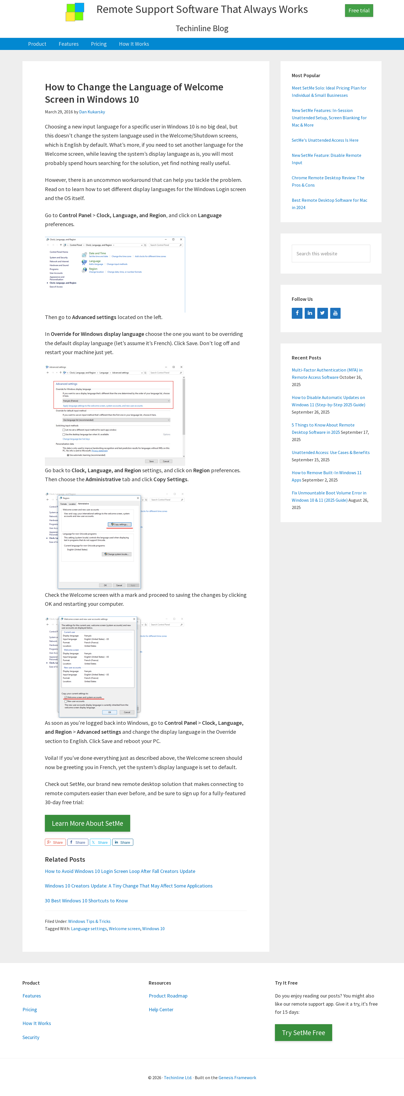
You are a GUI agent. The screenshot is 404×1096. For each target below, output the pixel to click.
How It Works (36, 1023)
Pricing (29, 1009)
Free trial (359, 10)
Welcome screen (124, 928)
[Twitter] (322, 312)
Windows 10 (153, 928)
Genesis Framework (237, 1077)
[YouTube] (335, 312)
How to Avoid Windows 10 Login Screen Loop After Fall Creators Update (129, 870)
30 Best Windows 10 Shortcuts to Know (90, 899)
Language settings (89, 928)
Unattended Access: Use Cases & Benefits (331, 452)
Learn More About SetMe (87, 822)
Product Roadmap (168, 995)
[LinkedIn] (310, 312)
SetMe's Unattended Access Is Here (325, 140)
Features (31, 995)
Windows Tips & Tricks (89, 921)
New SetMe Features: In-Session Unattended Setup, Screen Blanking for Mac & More (329, 117)
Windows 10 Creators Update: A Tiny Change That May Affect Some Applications (139, 885)
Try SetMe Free (303, 1032)
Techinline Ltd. (178, 1077)
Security (30, 1036)
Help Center (161, 1009)
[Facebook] (297, 312)
